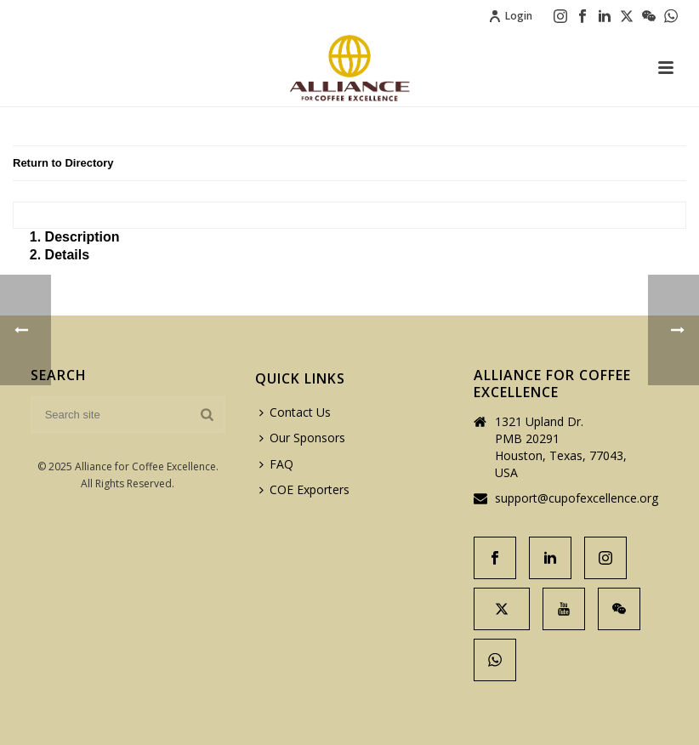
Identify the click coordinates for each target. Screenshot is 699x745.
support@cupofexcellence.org (576, 498)
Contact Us (295, 412)
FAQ (276, 464)
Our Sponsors (302, 437)
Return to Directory (63, 162)
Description (82, 237)
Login (510, 16)
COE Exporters (304, 489)
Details (67, 254)
